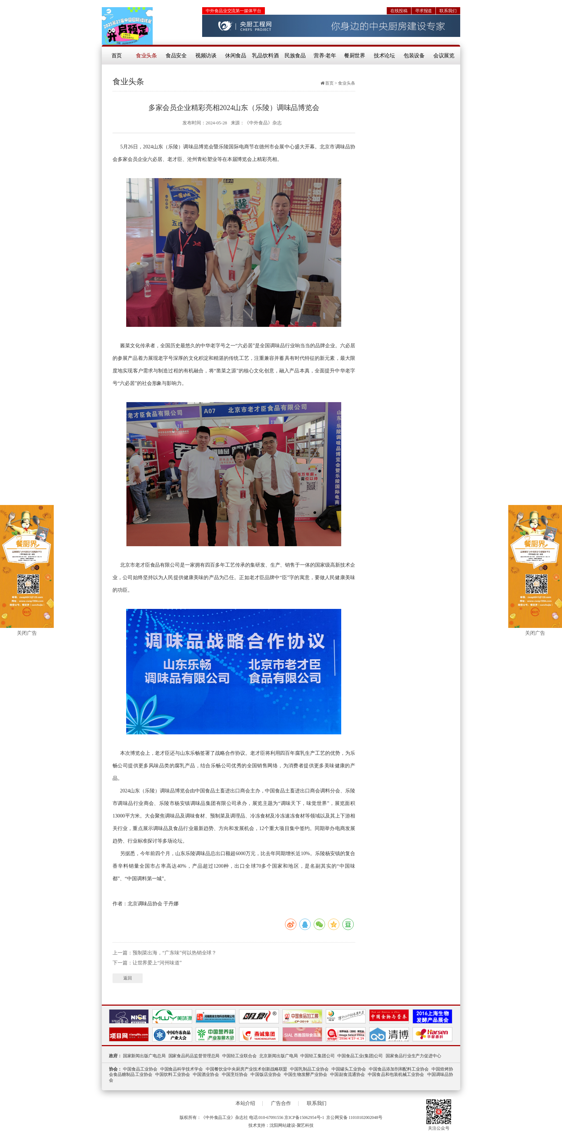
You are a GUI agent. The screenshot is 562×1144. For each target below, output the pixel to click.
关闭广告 (27, 633)
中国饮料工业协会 (172, 1074)
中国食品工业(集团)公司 (360, 1055)
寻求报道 (423, 10)
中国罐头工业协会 (349, 1069)
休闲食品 (236, 55)
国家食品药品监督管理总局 (194, 1055)
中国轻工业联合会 (239, 1055)
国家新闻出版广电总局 (144, 1055)
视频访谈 (206, 55)
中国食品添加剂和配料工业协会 (399, 1069)
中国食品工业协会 (140, 1069)
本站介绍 (245, 1103)
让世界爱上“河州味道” (157, 963)
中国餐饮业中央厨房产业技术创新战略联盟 (246, 1069)
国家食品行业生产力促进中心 (413, 1055)
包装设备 (414, 55)
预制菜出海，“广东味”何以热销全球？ (175, 952)
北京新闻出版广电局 (278, 1055)
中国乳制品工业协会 (309, 1069)
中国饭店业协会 (266, 1074)
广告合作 (281, 1103)
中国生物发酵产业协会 (305, 1074)
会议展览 (444, 55)
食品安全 (176, 55)
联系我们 (448, 10)
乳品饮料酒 (265, 55)
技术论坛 (384, 55)
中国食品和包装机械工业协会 (396, 1074)
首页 (116, 55)
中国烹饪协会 (235, 1074)
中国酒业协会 (206, 1074)
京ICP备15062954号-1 (304, 1117)
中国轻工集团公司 (317, 1055)
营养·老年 (325, 55)
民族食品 (295, 55)
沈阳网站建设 (282, 1125)
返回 (127, 978)
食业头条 (146, 55)
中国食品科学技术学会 (181, 1069)
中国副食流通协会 (347, 1074)
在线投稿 (399, 10)
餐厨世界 (355, 55)
